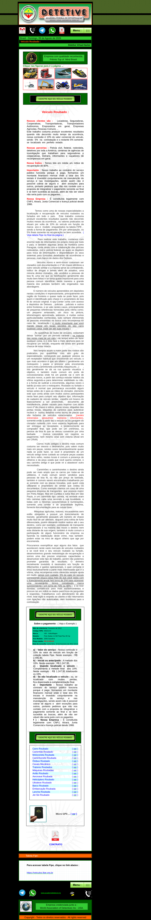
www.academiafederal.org (51, 893)
